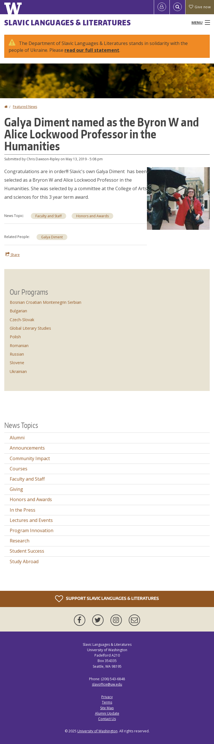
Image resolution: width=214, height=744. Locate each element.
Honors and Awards (92, 216)
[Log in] (161, 7)
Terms (107, 702)
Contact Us (107, 718)
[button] (178, 198)
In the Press (22, 510)
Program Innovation (31, 530)
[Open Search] (177, 7)
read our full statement (91, 50)
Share (12, 254)
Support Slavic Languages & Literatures (107, 599)
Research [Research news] (19, 541)
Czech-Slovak (22, 319)
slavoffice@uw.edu (107, 684)
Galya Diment (52, 237)
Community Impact (30, 458)
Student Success (27, 551)
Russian (17, 354)
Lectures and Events (31, 520)
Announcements (27, 448)
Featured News (25, 106)
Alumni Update (107, 713)
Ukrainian (18, 371)
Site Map (107, 708)
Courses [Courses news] (18, 469)
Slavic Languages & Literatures (67, 22)
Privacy (107, 696)
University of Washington (97, 731)
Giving (16, 489)
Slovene (17, 362)
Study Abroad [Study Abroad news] (24, 561)
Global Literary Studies (30, 328)
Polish (15, 336)
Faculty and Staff (48, 216)
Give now (200, 7)
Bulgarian (18, 310)
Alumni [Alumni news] (17, 437)
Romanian (19, 345)
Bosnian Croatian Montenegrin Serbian (45, 302)
